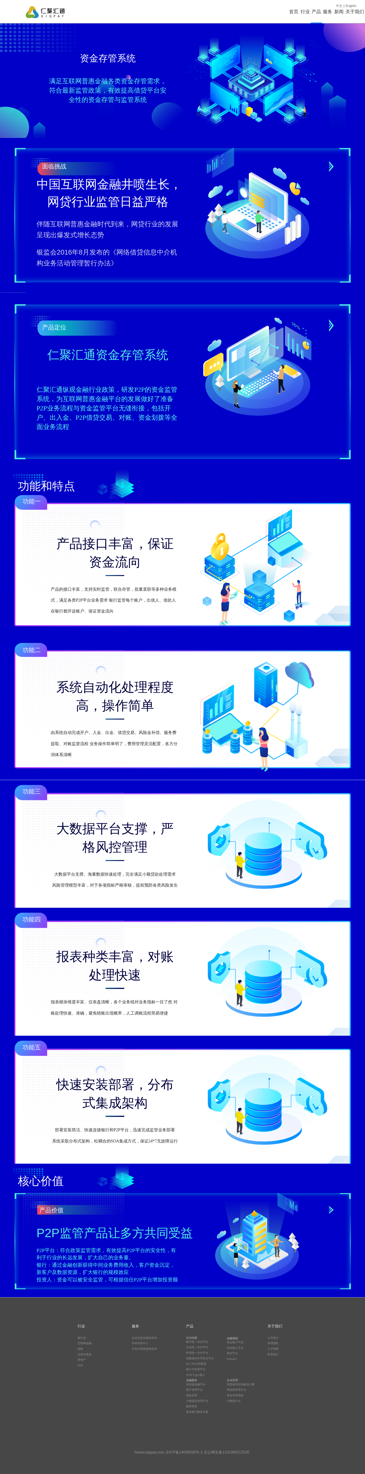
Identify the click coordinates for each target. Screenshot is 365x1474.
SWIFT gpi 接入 (195, 1375)
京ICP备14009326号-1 (185, 1452)
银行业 (82, 1338)
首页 (211, 11)
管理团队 (273, 1343)
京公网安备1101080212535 (226, 1452)
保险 (80, 1348)
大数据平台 (234, 1401)
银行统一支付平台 (197, 1341)
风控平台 (232, 1353)
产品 (263, 11)
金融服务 (191, 1380)
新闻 (316, 11)
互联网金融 (84, 1343)
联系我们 (273, 1354)
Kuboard (232, 1358)
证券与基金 (84, 1354)
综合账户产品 (235, 1342)
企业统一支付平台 (197, 1347)
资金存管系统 (235, 1395)
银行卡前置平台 (196, 1369)
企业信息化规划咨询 (144, 1338)
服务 (289, 11)
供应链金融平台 (196, 1384)
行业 (237, 11)
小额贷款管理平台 (197, 1401)
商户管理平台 (194, 1389)
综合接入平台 (235, 1348)
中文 (339, 6)
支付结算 (191, 1338)
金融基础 (232, 1338)
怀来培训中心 (140, 1343)
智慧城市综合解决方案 (241, 1384)
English (351, 6)
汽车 (80, 1365)
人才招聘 (273, 1348)
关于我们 (347, 11)
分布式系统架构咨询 (144, 1348)
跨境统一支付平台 (197, 1352)
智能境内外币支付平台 (200, 1358)
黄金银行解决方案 (197, 1412)
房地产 (82, 1359)
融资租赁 (191, 1406)
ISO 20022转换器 (196, 1363)
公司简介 (273, 1338)
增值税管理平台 (236, 1389)
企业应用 (232, 1380)
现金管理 (191, 1395)
